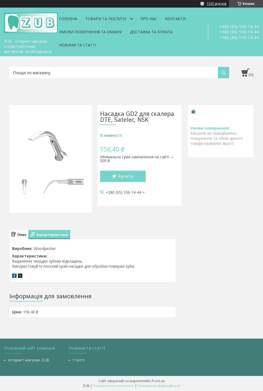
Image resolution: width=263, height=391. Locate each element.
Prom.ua (158, 381)
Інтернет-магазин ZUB (28, 360)
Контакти (175, 18)
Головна (68, 18)
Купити (125, 176)
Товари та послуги (105, 18)
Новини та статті (77, 45)
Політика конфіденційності (159, 385)
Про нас (148, 18)
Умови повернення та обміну (90, 31)
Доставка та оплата (151, 31)
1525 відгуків (216, 3)
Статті (79, 360)
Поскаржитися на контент (113, 385)
